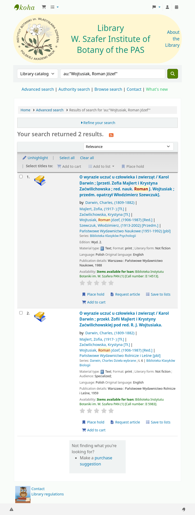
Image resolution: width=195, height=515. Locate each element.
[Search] (172, 74)
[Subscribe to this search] (111, 135)
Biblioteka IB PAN (27, 7)
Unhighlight (35, 157)
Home (25, 110)
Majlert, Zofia (101, 208)
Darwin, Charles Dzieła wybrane (113, 360)
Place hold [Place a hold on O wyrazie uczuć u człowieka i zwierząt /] (93, 294)
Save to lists (157, 294)
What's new (157, 89)
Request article (125, 294)
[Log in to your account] (167, 7)
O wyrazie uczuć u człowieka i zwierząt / (126, 186)
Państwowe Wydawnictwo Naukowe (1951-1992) (125, 231)
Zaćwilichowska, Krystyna (104, 214)
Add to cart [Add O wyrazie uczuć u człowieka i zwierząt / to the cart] (94, 302)
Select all (67, 157)
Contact (38, 488)
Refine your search (99, 122)
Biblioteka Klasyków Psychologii (113, 236)
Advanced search (38, 89)
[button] (44, 7)
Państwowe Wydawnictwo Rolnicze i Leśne (119, 355)
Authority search (74, 89)
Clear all (87, 157)
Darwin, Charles (109, 202)
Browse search (108, 89)
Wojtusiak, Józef (115, 219)
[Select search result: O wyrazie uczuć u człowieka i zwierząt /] (21, 176)
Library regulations (47, 494)
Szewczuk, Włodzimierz (118, 225)
